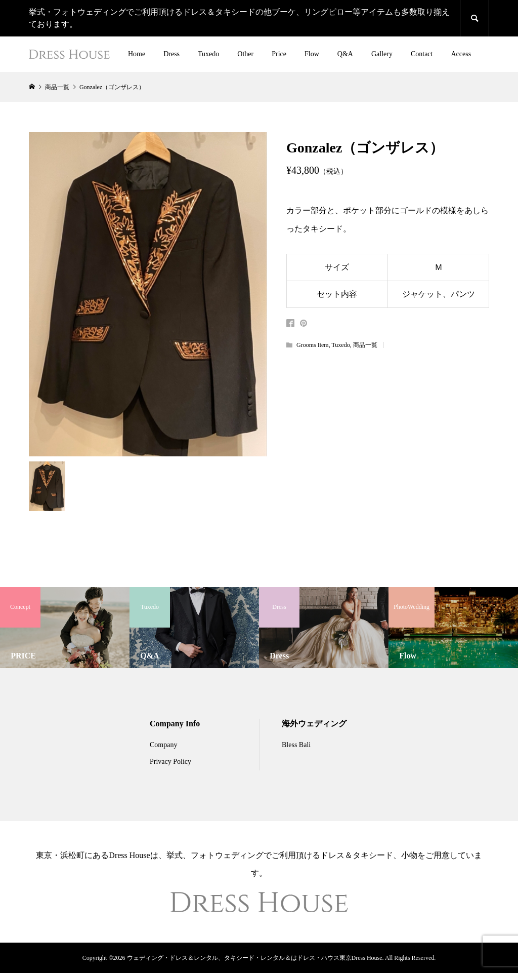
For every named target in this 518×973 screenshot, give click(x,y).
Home (136, 54)
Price (279, 54)
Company (163, 745)
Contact (422, 54)
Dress (171, 54)
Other (245, 54)
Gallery (382, 54)
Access (461, 54)
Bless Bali (296, 745)
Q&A (345, 54)
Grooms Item (312, 344)
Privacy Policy (170, 761)
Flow (312, 54)
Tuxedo (208, 54)
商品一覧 (365, 344)
